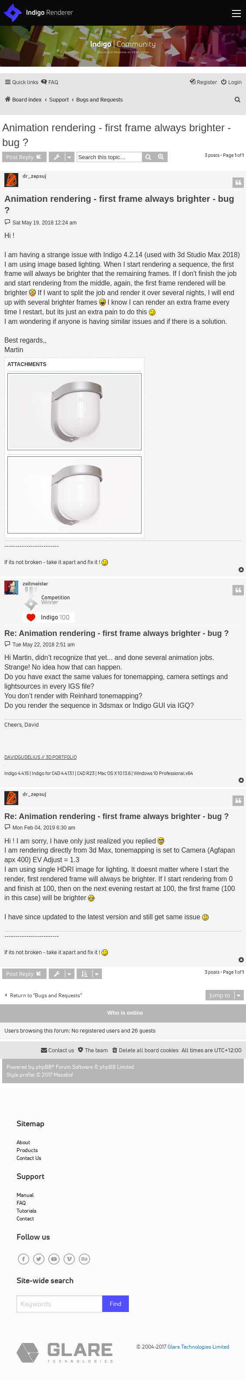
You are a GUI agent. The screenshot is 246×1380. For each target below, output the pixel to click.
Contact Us (29, 1158)
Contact (25, 1218)
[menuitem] (49, 82)
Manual (25, 1195)
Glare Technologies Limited (198, 1346)
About (23, 1142)
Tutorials (27, 1210)
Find (115, 1304)
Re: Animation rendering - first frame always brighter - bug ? (116, 633)
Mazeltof (63, 1074)
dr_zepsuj (34, 176)
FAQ (21, 1203)
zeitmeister (35, 584)
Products (27, 1150)
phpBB (44, 1067)
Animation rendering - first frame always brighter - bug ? (116, 135)
